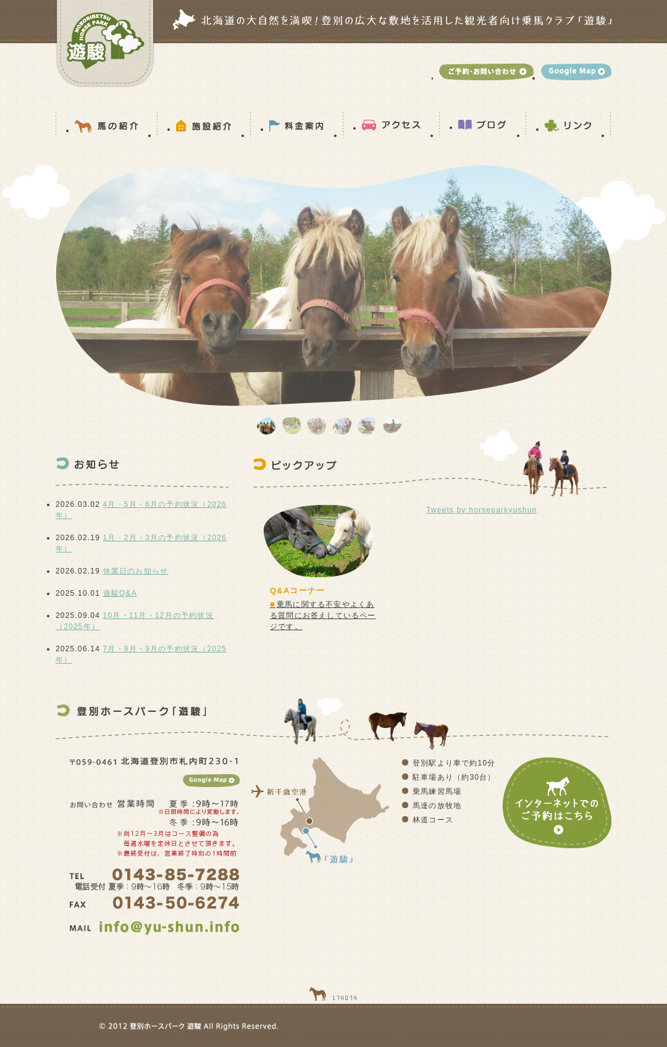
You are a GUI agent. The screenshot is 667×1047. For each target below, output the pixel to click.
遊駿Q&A (120, 593)
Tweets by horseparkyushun (481, 510)
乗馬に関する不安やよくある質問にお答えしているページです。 (323, 615)
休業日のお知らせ (136, 571)
